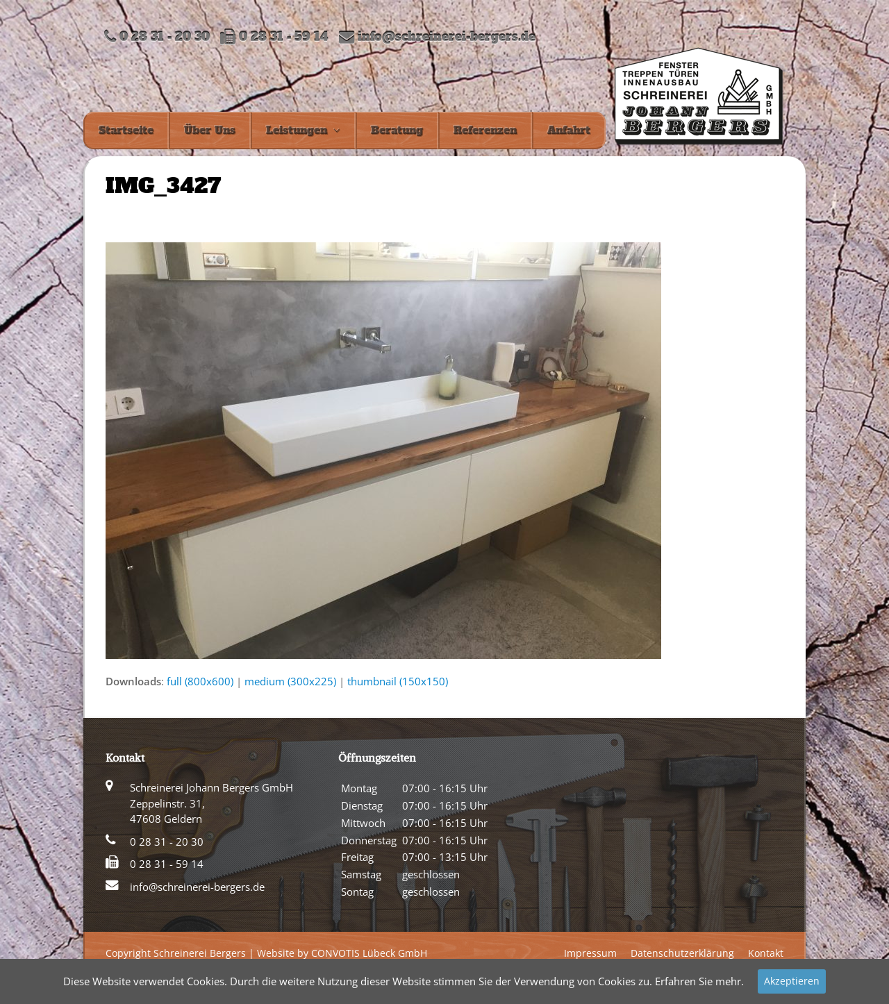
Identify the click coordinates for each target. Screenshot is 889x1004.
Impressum (590, 953)
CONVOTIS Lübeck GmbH (369, 953)
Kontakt (765, 953)
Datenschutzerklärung (682, 953)
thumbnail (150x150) (397, 681)
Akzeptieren (792, 980)
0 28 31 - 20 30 (166, 841)
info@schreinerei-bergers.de (446, 37)
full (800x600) (200, 681)
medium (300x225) (290, 681)
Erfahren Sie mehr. (699, 981)
